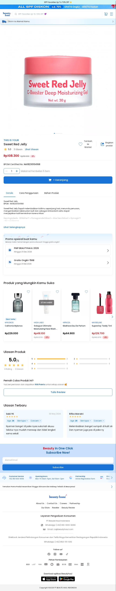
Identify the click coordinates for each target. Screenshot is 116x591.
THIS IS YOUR (11, 140)
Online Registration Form (85, 479)
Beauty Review (68, 507)
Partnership (75, 503)
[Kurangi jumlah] (6, 171)
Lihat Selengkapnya (14, 227)
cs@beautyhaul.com (63, 529)
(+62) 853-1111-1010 (63, 542)
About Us (40, 503)
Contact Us (52, 503)
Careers (63, 503)
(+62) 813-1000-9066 (66, 525)
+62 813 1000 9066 (16, 479)
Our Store (45, 507)
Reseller (55, 507)
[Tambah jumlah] (17, 171)
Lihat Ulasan (32, 149)
